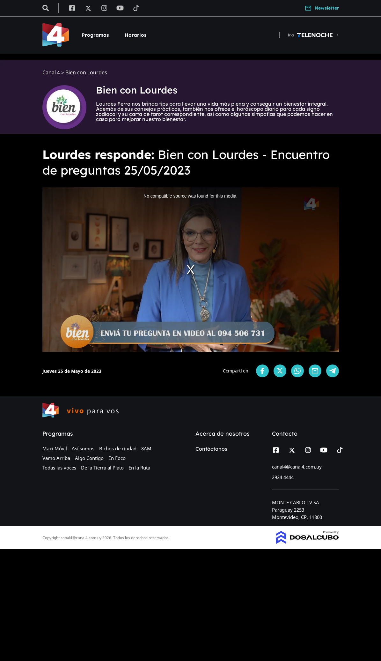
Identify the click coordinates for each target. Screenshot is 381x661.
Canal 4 (51, 73)
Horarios (135, 35)
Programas (95, 35)
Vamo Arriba (56, 458)
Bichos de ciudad (117, 448)
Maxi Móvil (54, 448)
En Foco (117, 458)
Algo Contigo (89, 458)
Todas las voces (59, 467)
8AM (146, 448)
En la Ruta (139, 467)
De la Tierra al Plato (102, 467)
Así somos (83, 448)
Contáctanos (211, 449)
